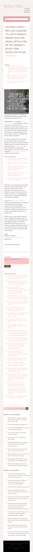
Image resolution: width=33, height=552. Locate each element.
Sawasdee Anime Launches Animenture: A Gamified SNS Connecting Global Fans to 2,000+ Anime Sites (18, 369)
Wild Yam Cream (19, 146)
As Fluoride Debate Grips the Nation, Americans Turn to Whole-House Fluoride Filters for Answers (18, 491)
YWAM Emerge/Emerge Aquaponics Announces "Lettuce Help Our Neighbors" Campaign (17, 168)
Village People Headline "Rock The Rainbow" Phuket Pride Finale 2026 (17, 359)
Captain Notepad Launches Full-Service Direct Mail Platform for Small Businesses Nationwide (18, 174)
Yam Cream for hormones (18, 201)
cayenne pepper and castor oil (19, 151)
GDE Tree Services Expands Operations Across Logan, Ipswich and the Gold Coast (18, 303)
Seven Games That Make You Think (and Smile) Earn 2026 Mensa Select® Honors (18, 320)
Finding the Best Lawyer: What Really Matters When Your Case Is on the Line (18, 159)
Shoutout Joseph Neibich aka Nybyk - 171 (18, 424)
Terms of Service (23, 547)
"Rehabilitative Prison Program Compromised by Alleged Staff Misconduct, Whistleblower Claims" (17, 384)
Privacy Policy (15, 547)
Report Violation (24, 252)
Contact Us (16, 549)
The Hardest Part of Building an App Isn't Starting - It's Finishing (17, 396)
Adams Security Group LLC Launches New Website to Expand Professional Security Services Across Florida (17, 282)
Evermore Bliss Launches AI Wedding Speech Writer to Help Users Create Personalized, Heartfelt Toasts (17, 77)
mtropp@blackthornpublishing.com (13, 237)
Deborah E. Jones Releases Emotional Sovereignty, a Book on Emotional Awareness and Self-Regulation (17, 482)
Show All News (8, 252)
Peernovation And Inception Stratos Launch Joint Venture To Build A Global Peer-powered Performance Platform (18, 297)
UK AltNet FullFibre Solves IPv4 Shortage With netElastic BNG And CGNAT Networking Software (17, 309)
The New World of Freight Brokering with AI (18, 487)
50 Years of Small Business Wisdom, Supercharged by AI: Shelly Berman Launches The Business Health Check (19, 475)
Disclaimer (16, 252)
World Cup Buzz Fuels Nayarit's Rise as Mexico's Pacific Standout (18, 179)
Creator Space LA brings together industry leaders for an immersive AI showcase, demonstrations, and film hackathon (17, 391)
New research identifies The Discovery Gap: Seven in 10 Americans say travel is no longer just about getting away (18, 339)
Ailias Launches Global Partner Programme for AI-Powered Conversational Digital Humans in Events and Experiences (18, 353)
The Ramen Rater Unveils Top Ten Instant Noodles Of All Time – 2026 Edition (17, 326)
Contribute (9, 547)
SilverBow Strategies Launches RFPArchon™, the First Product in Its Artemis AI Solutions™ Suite (17, 364)
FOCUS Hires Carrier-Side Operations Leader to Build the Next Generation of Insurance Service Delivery (18, 277)
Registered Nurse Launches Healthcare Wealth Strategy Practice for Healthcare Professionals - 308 (17, 419)
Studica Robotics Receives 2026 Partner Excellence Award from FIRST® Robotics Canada (18, 314)
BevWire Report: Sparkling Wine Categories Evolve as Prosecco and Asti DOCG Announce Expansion (18, 444)
